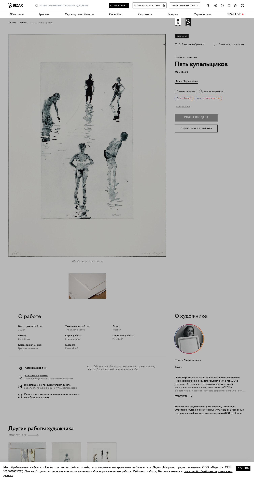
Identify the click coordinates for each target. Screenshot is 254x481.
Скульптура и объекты (79, 14)
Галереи (173, 14)
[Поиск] (36, 5)
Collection (115, 14)
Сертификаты (202, 14)
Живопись (17, 14)
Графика (44, 14)
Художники (145, 14)
